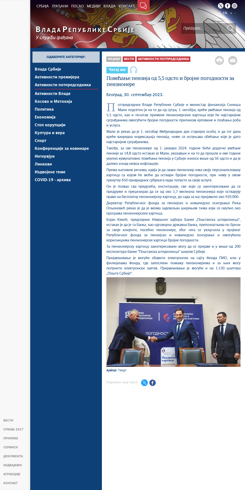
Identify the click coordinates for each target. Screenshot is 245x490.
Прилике (10, 438)
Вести (8, 420)
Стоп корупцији (50, 125)
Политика (44, 109)
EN (225, 13)
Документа (13, 456)
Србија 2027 (13, 429)
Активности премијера (57, 77)
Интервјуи (45, 157)
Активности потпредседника (63, 85)
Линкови (43, 164)
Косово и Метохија (53, 102)
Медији (114, 59)
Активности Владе (53, 94)
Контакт (10, 483)
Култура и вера (50, 133)
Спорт (40, 141)
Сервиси (10, 447)
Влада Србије (48, 69)
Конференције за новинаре (62, 149)
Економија (45, 117)
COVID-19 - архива (53, 180)
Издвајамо (12, 465)
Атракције (11, 474)
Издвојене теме (50, 172)
